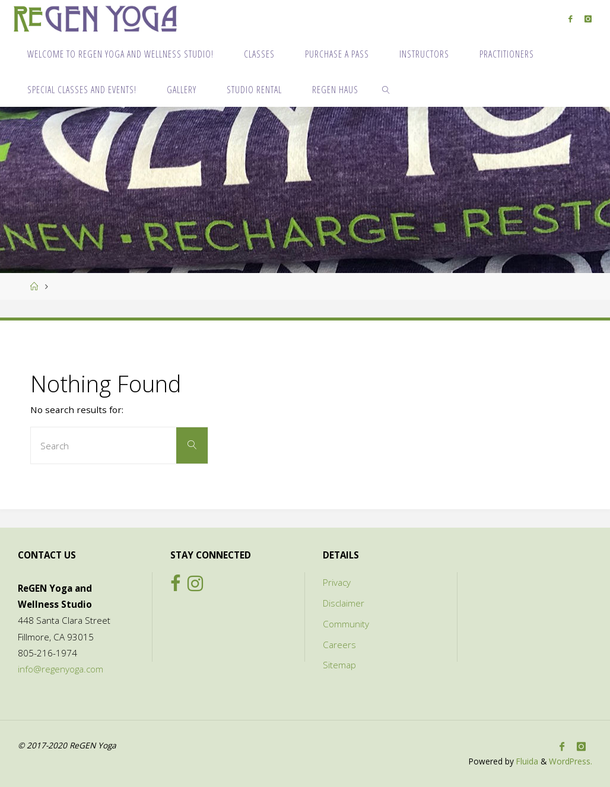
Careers (339, 644)
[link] (386, 89)
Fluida (526, 761)
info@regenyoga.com (60, 669)
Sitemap (339, 665)
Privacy (337, 582)
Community (346, 624)
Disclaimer (343, 603)
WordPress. (570, 761)
